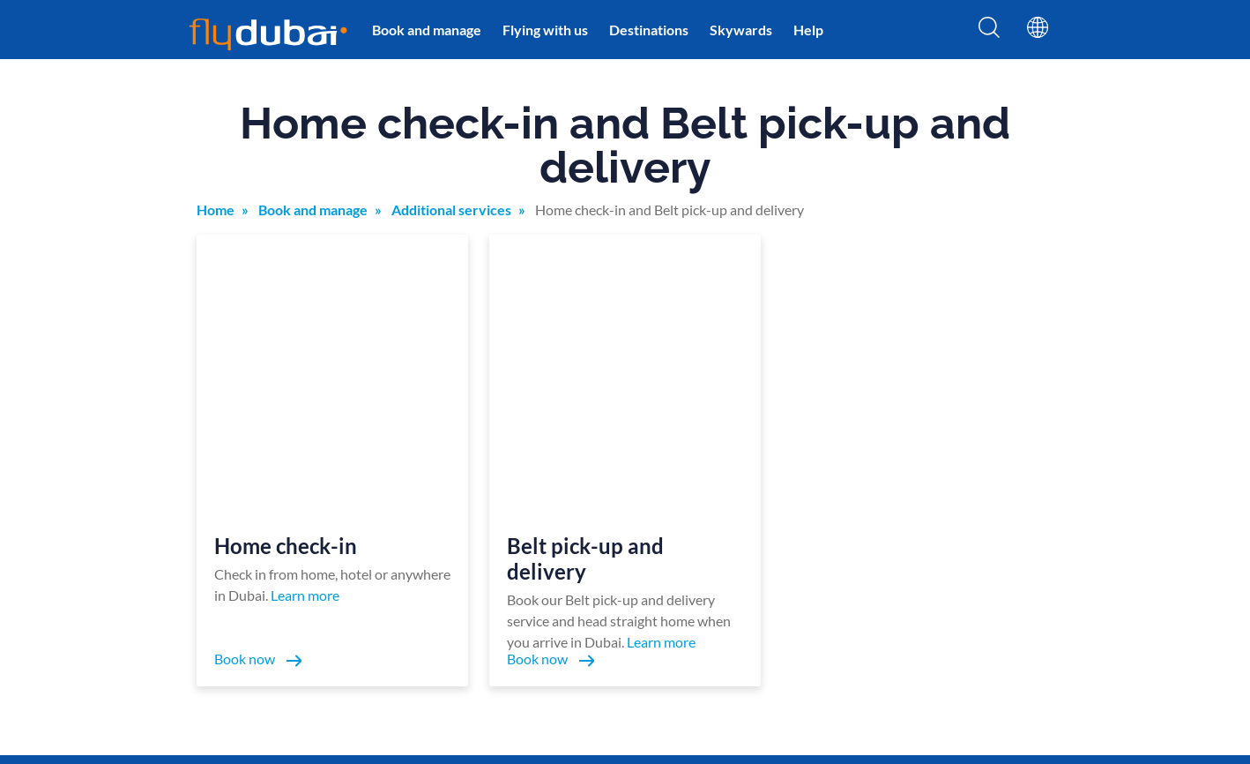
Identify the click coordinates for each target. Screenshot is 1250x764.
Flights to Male (997, 615)
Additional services (451, 209)
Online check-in (731, 535)
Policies (210, 597)
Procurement (725, 588)
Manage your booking (583, 535)
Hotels (859, 615)
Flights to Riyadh (1002, 562)
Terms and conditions (247, 622)
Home (215, 209)
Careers (862, 641)
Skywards (741, 29)
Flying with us (545, 29)
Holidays (865, 562)
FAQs (703, 562)
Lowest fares (875, 535)
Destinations (648, 29)
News (539, 562)
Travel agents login (739, 641)
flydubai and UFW (572, 641)
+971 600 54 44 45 (240, 646)
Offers (425, 562)
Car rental (869, 588)
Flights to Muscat (1003, 588)
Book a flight (441, 535)
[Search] (989, 32)
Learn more (305, 340)
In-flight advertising (741, 615)
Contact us (553, 588)
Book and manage (426, 29)
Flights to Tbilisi (1000, 535)
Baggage (429, 615)
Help (808, 29)
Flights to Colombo (1008, 641)
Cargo (540, 615)
